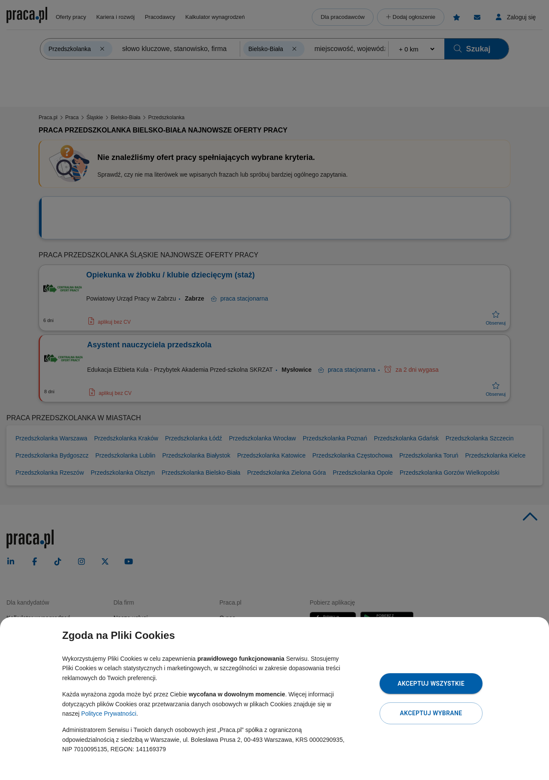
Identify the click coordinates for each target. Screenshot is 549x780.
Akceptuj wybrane (431, 713)
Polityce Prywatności (108, 713)
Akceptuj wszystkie (431, 683)
